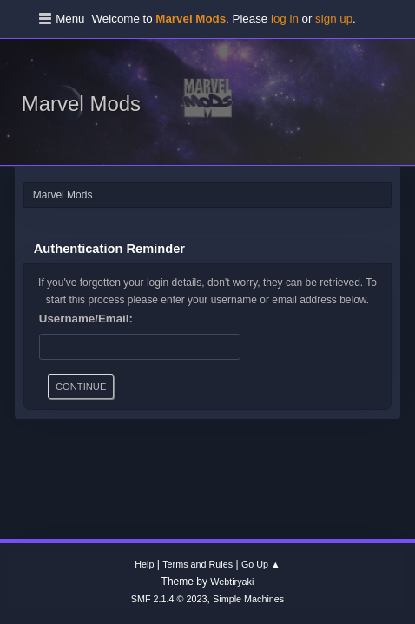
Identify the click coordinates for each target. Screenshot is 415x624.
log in (285, 18)
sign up (333, 18)
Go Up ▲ (260, 564)
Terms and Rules (197, 564)
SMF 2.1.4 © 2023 (169, 599)
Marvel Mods (81, 103)
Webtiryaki (232, 581)
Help (144, 564)
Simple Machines (248, 599)
